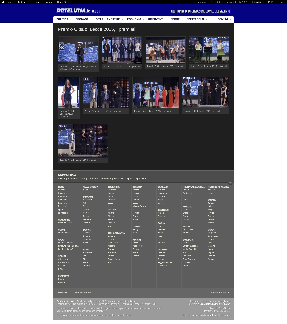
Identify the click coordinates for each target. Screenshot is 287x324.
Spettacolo (195, 19)
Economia (134, 19)
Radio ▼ (61, 2)
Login (281, 2)
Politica (62, 19)
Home (9, 2)
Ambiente (113, 19)
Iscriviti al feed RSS (262, 2)
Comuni (222, 19)
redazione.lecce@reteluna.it (215, 315)
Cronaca (82, 19)
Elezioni (35, 2)
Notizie (22, 2)
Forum (48, 2)
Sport (175, 19)
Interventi (155, 19)
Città (99, 19)
